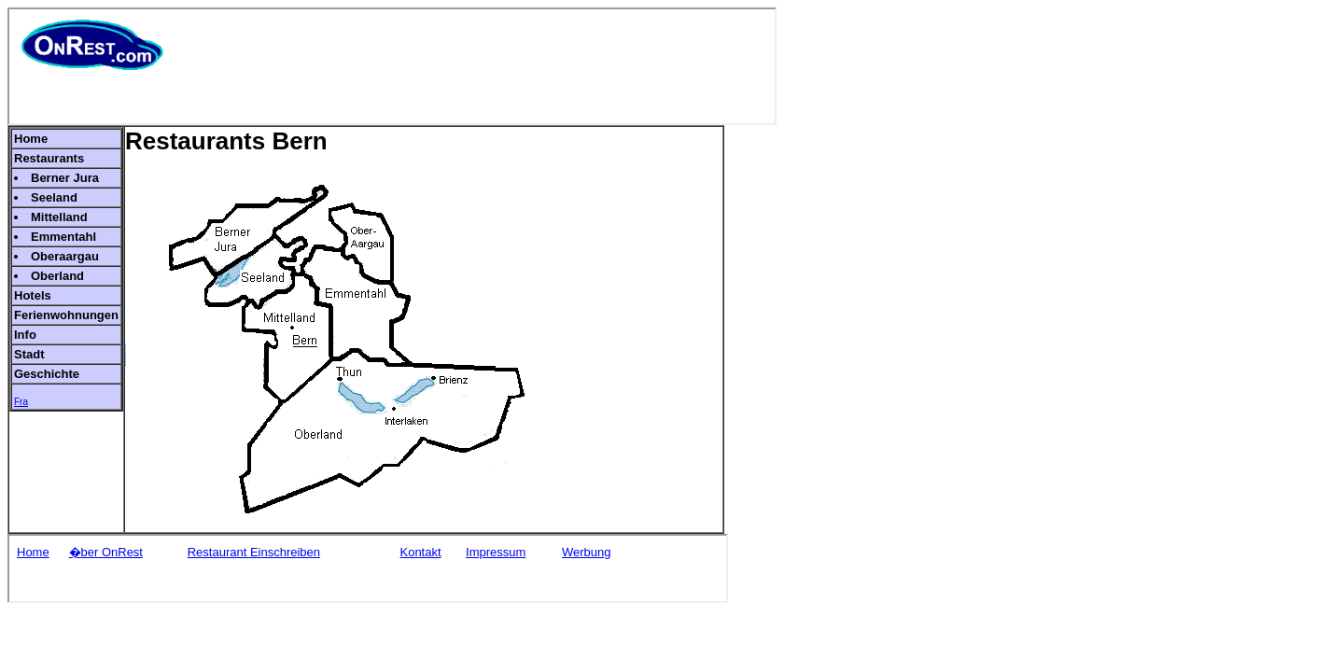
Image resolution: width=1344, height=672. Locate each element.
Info (25, 335)
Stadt (29, 354)
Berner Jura (65, 178)
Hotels (32, 295)
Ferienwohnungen (66, 315)
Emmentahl (63, 237)
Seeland (54, 197)
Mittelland (59, 217)
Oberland (57, 276)
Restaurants (49, 158)
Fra (21, 402)
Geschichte (46, 374)
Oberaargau (65, 256)
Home (31, 139)
